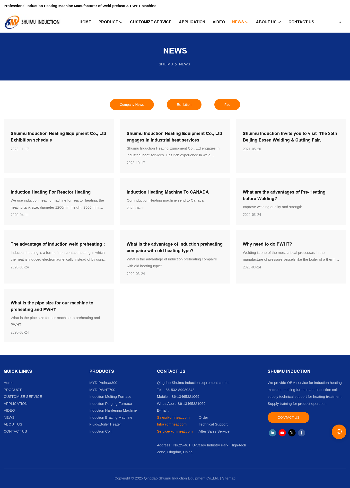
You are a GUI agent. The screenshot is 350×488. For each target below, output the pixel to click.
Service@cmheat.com (175, 431)
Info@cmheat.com (172, 424)
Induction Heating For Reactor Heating (51, 192)
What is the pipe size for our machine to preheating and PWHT (52, 306)
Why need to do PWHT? (267, 244)
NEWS (184, 64)
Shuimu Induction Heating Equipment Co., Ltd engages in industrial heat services (174, 136)
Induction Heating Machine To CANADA (168, 192)
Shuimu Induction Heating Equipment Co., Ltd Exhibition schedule (58, 136)
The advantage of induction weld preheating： (58, 244)
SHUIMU (166, 64)
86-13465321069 (191, 403)
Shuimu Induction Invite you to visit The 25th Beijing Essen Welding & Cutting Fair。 (290, 136)
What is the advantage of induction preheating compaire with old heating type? (175, 247)
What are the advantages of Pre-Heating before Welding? (284, 195)
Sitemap (229, 478)
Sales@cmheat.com (173, 417)
